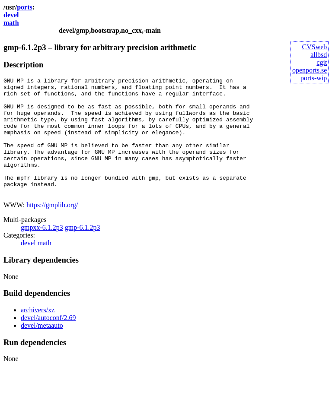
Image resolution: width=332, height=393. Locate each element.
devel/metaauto (42, 348)
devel (11, 15)
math (11, 22)
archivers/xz (37, 333)
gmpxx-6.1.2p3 (42, 250)
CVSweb (314, 47)
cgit (321, 62)
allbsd (318, 54)
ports (24, 7)
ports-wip (313, 78)
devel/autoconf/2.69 (48, 341)
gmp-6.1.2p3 (82, 250)
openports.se (309, 70)
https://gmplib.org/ (52, 228)
